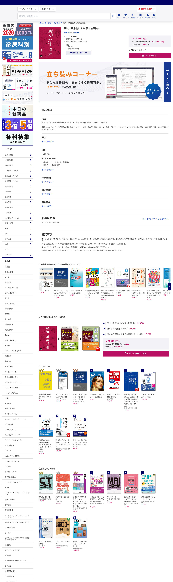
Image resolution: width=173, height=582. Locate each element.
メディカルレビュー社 (13, 382)
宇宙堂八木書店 (10, 472)
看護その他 (9, 207)
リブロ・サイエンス (12, 461)
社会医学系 (9, 186)
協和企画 (8, 403)
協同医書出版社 (10, 571)
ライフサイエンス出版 (13, 440)
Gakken (7, 335)
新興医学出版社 (10, 340)
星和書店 (8, 555)
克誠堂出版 (9, 330)
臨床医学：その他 (11, 181)
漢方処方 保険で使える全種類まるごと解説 (125, 334)
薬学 (6, 234)
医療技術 (8, 213)
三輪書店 (8, 356)
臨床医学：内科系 (11, 171)
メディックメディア (12, 550)
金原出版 (8, 282)
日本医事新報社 (10, 293)
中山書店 (8, 319)
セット (7, 249)
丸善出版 (8, 361)
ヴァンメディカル (11, 414)
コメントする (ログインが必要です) (154, 219)
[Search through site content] (64, 16)
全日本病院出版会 (11, 377)
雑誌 (6, 244)
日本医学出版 (10, 576)
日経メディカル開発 (12, 456)
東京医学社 (9, 510)
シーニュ (8, 451)
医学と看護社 (10, 499)
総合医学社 (9, 324)
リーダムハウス (10, 430)
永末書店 (8, 533)
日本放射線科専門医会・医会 (15, 561)
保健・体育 (9, 223)
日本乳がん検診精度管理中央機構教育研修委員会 (17, 539)
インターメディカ (11, 393)
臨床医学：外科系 (11, 176)
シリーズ (8, 255)
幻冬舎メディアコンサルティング (17, 522)
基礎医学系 (9, 165)
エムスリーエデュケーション (15, 419)
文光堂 (7, 267)
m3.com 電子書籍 (45, 23)
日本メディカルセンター (14, 351)
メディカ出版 (10, 303)
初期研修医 (9, 155)
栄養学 (7, 228)
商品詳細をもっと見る (77, 53)
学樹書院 (8, 505)
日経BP (7, 345)
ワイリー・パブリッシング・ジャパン (17, 493)
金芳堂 (7, 314)
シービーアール (10, 372)
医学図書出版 (10, 445)
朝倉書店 (8, 545)
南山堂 (7, 298)
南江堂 (7, 487)
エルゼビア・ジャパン (13, 435)
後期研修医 (9, 160)
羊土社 (7, 277)
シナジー (8, 466)
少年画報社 (9, 424)
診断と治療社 (10, 409)
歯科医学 (8, 239)
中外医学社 (9, 272)
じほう (7, 398)
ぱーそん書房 (10, 527)
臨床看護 (8, 197)
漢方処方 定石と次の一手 (117, 329)
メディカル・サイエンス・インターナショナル (17, 516)
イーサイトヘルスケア (13, 482)
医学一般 (8, 192)
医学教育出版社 (10, 477)
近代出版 (8, 566)
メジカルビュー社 (11, 288)
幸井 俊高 (57, 23)
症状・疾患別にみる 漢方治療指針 (121, 323)
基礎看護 (8, 202)
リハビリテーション (12, 218)
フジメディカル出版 (12, 388)
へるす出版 (9, 366)
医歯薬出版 (9, 309)
